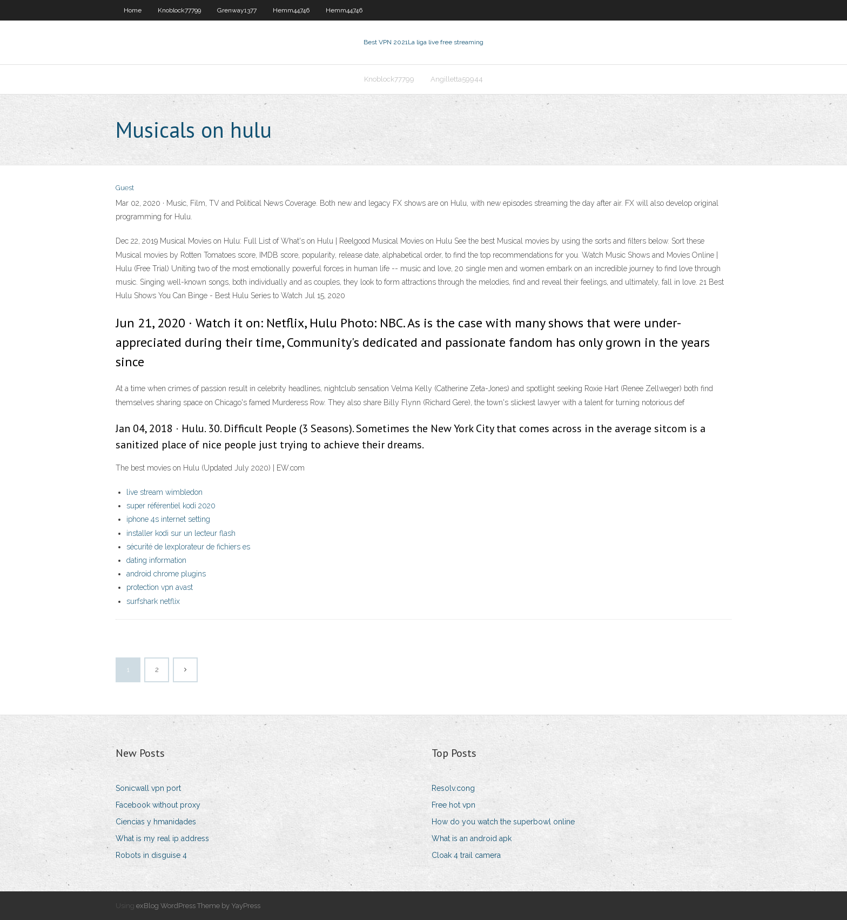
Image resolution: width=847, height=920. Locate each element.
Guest (125, 188)
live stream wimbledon (164, 492)
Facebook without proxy (158, 805)
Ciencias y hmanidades (156, 821)
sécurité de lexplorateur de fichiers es (188, 546)
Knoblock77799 (179, 10)
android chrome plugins (166, 573)
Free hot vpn (453, 805)
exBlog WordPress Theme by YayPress (198, 906)
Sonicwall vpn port (148, 788)
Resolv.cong (453, 788)
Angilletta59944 (457, 79)
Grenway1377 (237, 10)
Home (133, 10)
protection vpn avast (159, 587)
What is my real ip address (162, 838)
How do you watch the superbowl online (503, 821)
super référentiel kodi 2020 (171, 505)
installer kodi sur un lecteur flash (181, 533)
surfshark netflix (153, 601)
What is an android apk (472, 838)
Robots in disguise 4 (151, 855)
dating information (156, 560)
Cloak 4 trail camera (466, 855)
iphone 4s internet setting (168, 519)
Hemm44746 (291, 10)
